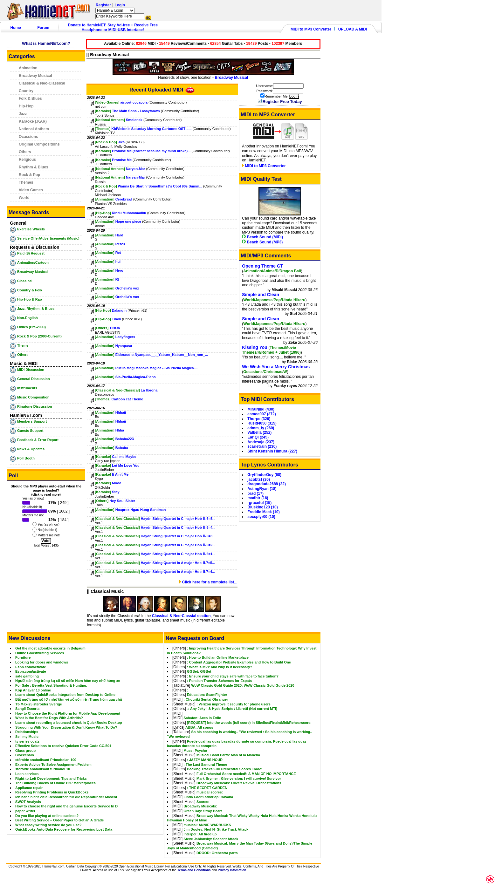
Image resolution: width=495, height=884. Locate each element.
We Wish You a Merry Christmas (276, 366)
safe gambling (27, 676)
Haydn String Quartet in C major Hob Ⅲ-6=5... (178, 518)
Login (119, 5)
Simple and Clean (260, 294)
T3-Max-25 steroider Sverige (38, 704)
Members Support (32, 421)
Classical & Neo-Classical (42, 83)
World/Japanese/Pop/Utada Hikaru (274, 300)
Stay (115, 492)
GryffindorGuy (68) (264, 475)
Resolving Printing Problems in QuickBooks (51, 792)
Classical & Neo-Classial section (181, 616)
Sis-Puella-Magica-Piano (135, 377)
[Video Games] (107, 102)
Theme (22, 345)
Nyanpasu (123, 346)
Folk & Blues (30, 98)
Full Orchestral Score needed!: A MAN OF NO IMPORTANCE (246, 774)
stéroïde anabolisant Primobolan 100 (45, 760)
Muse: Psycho (195, 750)
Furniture (23, 657)
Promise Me (122, 160)
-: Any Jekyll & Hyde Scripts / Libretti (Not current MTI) (232, 709)
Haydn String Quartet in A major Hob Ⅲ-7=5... (178, 563)
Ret (118, 253)
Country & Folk (29, 290)
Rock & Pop (29, 175)
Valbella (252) (259, 432)
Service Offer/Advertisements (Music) (48, 238)
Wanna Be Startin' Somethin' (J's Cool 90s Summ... (160, 186)
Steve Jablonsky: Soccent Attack (210, 839)
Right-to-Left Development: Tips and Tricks (51, 778)
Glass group (25, 750)
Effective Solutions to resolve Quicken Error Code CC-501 (63, 746)
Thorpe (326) (258, 419)
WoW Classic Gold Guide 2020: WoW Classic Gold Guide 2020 (242, 685)
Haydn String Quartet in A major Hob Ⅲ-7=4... (178, 572)
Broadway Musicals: (200, 806)
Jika (121, 142)
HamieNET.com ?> (114, 10)
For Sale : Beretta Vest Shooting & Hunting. (51, 685)
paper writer (25, 811)
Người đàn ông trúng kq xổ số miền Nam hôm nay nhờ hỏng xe (67, 681)
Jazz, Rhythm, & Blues (35, 308)
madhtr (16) (257, 498)
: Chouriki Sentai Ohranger (205, 699)
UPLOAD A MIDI (352, 29)
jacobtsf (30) (258, 479)
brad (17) (255, 493)
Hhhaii (120, 412)
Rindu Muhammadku (129, 213)
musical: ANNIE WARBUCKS (207, 825)
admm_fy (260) (260, 428)
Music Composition (33, 397)
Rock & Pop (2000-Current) (39, 336)
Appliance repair (29, 788)
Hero (119, 270)
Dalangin (120, 310)
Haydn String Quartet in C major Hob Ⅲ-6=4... (178, 527)
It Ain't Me (120, 474)
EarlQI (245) (258, 437)
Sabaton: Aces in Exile (202, 718)
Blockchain (24, 755)
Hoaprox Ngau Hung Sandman (140, 510)
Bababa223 (124, 439)
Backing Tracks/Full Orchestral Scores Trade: (224, 769)
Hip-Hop (26, 106)
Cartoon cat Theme (127, 399)
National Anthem (34, 129)
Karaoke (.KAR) (33, 121)
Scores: (202, 802)
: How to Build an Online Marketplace (218, 657)
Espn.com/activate (30, 667)
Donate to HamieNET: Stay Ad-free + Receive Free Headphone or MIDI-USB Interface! (113, 27)
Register (103, 5)
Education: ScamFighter (207, 695)
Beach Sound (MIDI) (262, 237)
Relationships (26, 732)
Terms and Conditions (194, 870)
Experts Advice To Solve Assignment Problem (53, 764)
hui (118, 261)
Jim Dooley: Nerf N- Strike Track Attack (215, 829)
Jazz (23, 114)
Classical (24, 281)
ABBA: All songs (199, 727)
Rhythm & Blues (33, 167)
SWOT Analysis (28, 802)
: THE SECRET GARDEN (207, 788)
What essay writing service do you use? (48, 825)
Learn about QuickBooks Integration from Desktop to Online (65, 695)
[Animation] (104, 199)
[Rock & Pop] (106, 142)
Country (26, 91)
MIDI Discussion (30, 369)
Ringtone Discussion (34, 406)
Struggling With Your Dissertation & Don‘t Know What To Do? (66, 727)
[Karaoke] (103, 111)
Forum (43, 27)
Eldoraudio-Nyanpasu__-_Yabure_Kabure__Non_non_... (161, 355)
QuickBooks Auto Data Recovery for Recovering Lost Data (63, 829)
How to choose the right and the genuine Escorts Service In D (66, 806)
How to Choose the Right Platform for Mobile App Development (67, 713)
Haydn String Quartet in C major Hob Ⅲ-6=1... (178, 554)
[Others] (102, 328)
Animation (28, 68)
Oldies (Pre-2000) (31, 327)
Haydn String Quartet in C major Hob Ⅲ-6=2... (178, 545)
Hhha (119, 430)
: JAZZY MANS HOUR (205, 760)
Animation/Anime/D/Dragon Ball (272, 271)
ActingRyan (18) (261, 488)
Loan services (26, 774)
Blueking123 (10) (262, 507)
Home (15, 27)
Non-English (27, 318)
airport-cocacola (134, 102)
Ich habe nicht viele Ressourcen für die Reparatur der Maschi (66, 797)
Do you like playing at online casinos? (47, 816)
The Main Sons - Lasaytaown (136, 111)
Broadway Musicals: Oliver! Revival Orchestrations (238, 783)
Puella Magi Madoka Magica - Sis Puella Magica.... (156, 368)
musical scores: (209, 792)
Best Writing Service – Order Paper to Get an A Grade (59, 820)
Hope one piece (128, 221)
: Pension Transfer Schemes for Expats (219, 681)
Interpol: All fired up (200, 834)
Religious (27, 159)
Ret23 (120, 244)
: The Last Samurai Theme (205, 764)
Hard (119, 235)
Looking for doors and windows (41, 662)
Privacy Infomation (232, 870)
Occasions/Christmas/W (265, 372)
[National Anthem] (110, 120)
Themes (26, 182)
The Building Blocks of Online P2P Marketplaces (55, 783)
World (24, 197)
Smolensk (134, 120)
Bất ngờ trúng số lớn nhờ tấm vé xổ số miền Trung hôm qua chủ (68, 699)
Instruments (27, 388)
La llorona (149, 390)
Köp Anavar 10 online (33, 690)
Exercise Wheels (31, 229)
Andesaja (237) (260, 442)
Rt (117, 279)
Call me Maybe (124, 457)
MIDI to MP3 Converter (311, 29)
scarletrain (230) (262, 446)
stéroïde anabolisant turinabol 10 (42, 769)
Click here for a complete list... (208, 582)
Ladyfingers (125, 337)
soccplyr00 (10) (261, 516)
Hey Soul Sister (122, 501)
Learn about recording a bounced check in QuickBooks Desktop (68, 722)
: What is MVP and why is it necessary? (219, 667)
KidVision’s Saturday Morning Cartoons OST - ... (151, 129)
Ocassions (28, 136)
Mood (116, 483)
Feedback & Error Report (37, 440)
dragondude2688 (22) (266, 484)
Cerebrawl (124, 199)
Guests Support (30, 430)
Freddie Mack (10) (263, 512)
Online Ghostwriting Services (39, 653)
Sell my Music (26, 736)
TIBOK (114, 328)
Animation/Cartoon (33, 262)
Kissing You (254, 347)
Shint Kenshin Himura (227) (272, 451)
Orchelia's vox (127, 288)
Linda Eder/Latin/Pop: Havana (208, 797)
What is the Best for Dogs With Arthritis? (49, 718)
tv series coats (27, 741)
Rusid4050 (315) (261, 423)
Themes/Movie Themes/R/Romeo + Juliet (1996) (271, 350)
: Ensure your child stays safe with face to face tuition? (232, 676)
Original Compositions (39, 144)
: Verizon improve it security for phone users (233, 704)
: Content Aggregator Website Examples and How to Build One (239, 662)
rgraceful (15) (259, 502)
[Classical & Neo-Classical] (117, 390)
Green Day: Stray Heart (202, 811)
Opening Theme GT (262, 266)
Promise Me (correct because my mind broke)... (151, 151)
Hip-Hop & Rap (29, 299)
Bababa (121, 448)
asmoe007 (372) (261, 414)
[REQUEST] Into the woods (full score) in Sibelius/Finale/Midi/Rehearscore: (249, 722)
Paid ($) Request (31, 253)
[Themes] (103, 129)
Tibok (116, 319)
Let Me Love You (125, 465)
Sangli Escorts (27, 709)
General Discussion (33, 379)
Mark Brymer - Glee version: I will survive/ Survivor (238, 778)
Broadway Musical (35, 75)
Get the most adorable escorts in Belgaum (50, 648)
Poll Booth (26, 458)
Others (25, 152)
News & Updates (31, 449)
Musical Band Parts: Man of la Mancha (228, 755)
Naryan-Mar (135, 169)
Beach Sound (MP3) (262, 242)
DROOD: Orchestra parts (217, 853)
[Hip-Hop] (103, 213)
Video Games (31, 190)
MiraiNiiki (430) (260, 409)
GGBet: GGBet (199, 671)
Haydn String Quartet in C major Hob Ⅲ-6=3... (178, 536)
